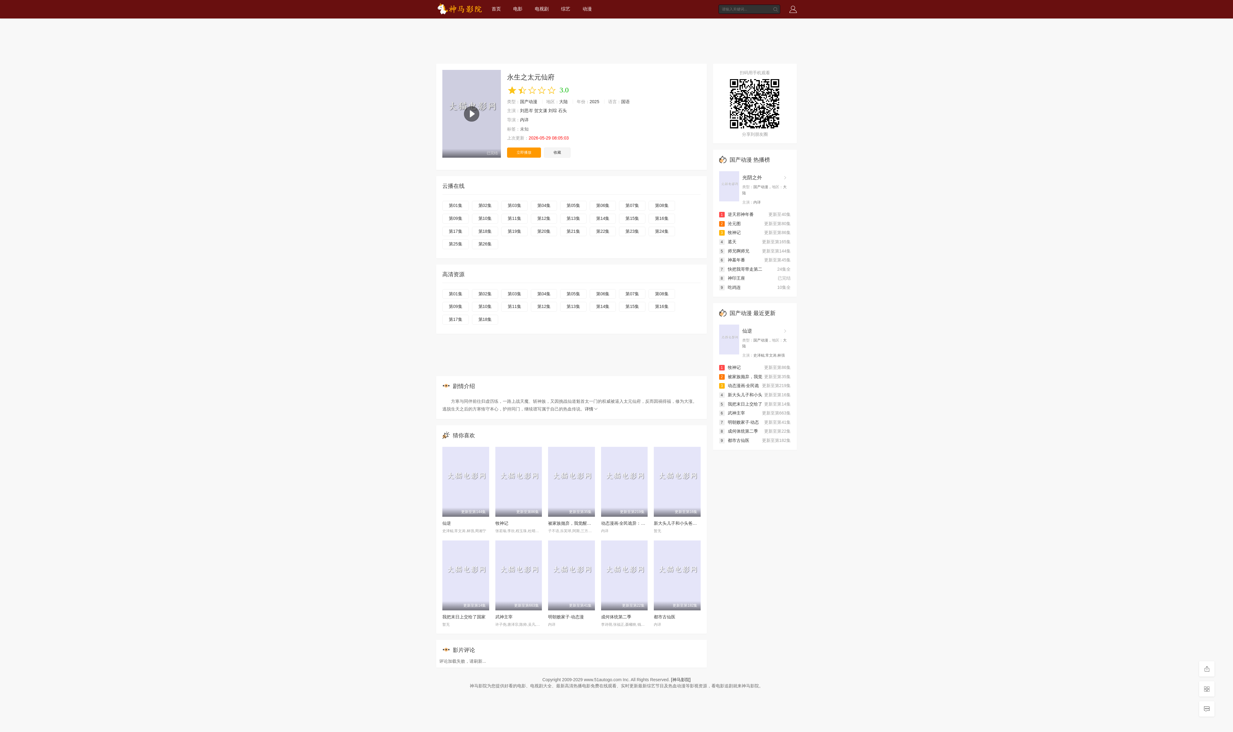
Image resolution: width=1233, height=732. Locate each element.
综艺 (565, 8)
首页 (496, 8)
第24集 (662, 231)
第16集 (662, 218)
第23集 (632, 231)
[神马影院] (681, 679)
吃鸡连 (730, 287)
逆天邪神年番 (736, 214)
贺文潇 (540, 110)
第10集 (485, 218)
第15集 (632, 218)
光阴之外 (752, 177)
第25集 (455, 243)
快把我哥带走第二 (740, 269)
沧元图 (730, 223)
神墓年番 (732, 259)
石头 (562, 110)
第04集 (544, 205)
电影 (517, 8)
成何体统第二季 (616, 616)
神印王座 (732, 278)
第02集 (485, 205)
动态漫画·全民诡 (739, 385)
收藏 (557, 152)
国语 (625, 101)
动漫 (587, 8)
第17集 (455, 231)
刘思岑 (526, 110)
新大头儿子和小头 (740, 394)
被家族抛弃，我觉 (740, 376)
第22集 (603, 231)
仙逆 (446, 523)
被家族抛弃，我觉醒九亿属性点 (578, 523)
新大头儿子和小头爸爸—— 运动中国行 (691, 523)
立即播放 (524, 152)
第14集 (603, 218)
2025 (594, 101)
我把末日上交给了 (740, 404)
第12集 (544, 218)
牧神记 (501, 523)
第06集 (603, 205)
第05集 (573, 205)
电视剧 (542, 8)
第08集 (662, 205)
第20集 (544, 231)
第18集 (485, 231)
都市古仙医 (664, 616)
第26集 (485, 243)
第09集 (455, 218)
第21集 (573, 231)
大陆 (563, 101)
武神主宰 (504, 616)
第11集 (514, 218)
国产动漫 (528, 101)
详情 (591, 408)
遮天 (727, 241)
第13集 (573, 218)
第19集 (514, 231)
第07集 (632, 205)
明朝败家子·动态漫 (566, 616)
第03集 (514, 205)
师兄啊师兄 (734, 251)
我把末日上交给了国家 (463, 616)
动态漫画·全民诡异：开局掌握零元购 (636, 523)
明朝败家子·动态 (739, 422)
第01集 (455, 205)
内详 (524, 119)
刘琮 (552, 110)
